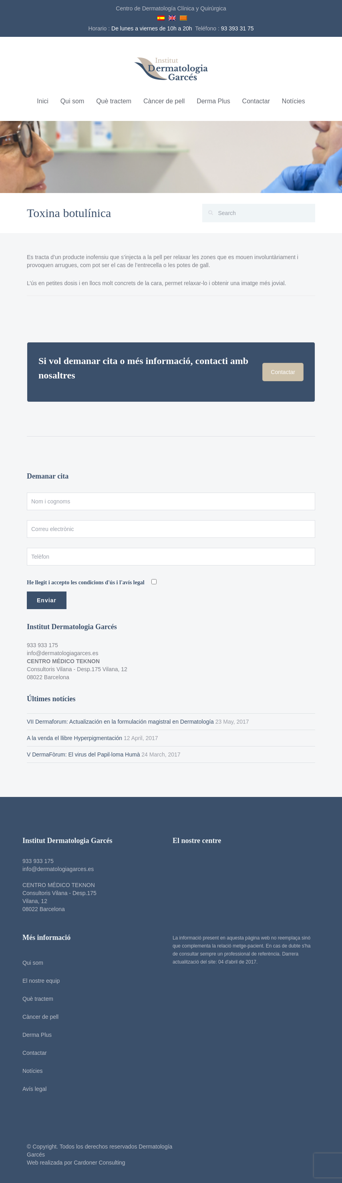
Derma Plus (213, 101)
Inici (42, 101)
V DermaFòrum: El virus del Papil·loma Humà (83, 754)
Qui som (72, 101)
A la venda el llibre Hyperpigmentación (74, 738)
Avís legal (32, 1089)
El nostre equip (38, 981)
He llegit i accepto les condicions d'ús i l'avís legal (86, 582)
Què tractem (113, 101)
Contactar (256, 101)
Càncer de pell (164, 101)
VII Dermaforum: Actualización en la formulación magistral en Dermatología (120, 721)
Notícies (293, 101)
